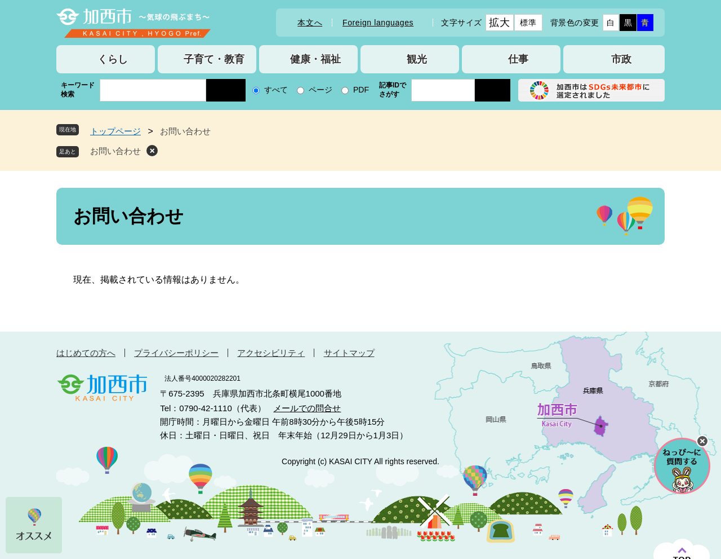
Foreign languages (377, 23)
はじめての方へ (85, 353)
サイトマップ (349, 353)
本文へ (309, 23)
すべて (276, 89)
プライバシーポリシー (176, 353)
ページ (320, 89)
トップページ (115, 131)
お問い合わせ (115, 151)
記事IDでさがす (392, 89)
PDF (361, 89)
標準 (528, 22)
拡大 (499, 22)
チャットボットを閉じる (702, 441)
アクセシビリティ (271, 353)
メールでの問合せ (307, 408)
